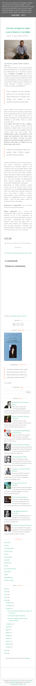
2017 (5, 597)
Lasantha (27, 682)
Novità (6, 566)
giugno (8, 632)
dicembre (8, 603)
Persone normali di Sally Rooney (22, 525)
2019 (5, 592)
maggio (8, 635)
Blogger (27, 658)
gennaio (8, 647)
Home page (18, 253)
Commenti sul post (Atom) (18, 316)
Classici (6, 545)
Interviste (7, 560)
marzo (8, 641)
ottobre (8, 608)
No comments (24, 36)
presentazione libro (10, 569)
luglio (7, 630)
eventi (6, 554)
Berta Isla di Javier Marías (20, 497)
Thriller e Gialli (8, 580)
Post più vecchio (26, 253)
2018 (5, 594)
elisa (11, 36)
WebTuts (13, 682)
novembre (9, 605)
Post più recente (9, 253)
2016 (5, 600)
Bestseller (7, 542)
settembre (9, 624)
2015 (5, 650)
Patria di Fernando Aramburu (20, 445)
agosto (8, 627)
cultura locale (8, 551)
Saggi (5, 574)
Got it (23, 15)
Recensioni (18, 247)
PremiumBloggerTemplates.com (18, 684)
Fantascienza (8, 557)
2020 (5, 589)
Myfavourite (7, 563)
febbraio (8, 644)
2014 (5, 653)
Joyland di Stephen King (19, 457)
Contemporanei (26, 243)
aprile (7, 638)
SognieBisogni (8, 577)
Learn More (15, 15)
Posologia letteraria (17, 680)
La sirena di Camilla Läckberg (16, 616)
